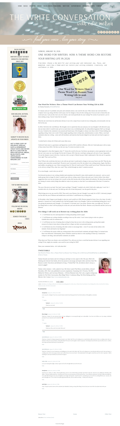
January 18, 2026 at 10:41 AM (54, 292)
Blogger (62, 423)
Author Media (76, 6)
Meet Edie (66, 6)
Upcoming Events (88, 6)
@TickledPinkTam (54, 107)
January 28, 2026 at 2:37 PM (53, 384)
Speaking (32, 6)
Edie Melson (44, 284)
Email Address (14, 164)
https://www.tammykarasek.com (60, 277)
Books (39, 6)
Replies (45, 300)
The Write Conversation (51, 285)
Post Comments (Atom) (49, 417)
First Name (13, 168)
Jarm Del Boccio (45, 337)
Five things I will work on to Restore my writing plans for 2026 (60, 284)
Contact (99, 6)
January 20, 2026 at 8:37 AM (54, 361)
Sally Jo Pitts (44, 361)
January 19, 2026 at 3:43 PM (55, 349)
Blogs (26, 6)
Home (20, 6)
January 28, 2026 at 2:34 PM (54, 370)
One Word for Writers (104, 284)
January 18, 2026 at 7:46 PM (57, 303)
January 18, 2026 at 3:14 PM (54, 314)
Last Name (13, 173)
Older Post (108, 414)
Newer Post (41, 414)
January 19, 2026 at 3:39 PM (55, 337)
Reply (43, 297)
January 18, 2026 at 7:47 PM (57, 326)
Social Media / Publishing (52, 6)
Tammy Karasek (41, 285)
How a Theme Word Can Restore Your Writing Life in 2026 (86, 284)
